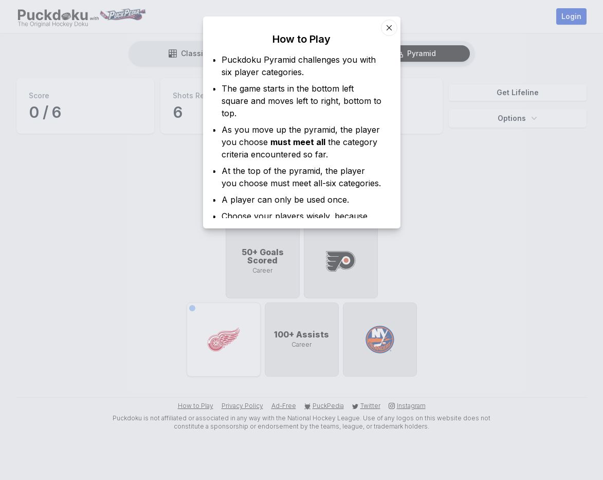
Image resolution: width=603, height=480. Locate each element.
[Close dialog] (389, 28)
